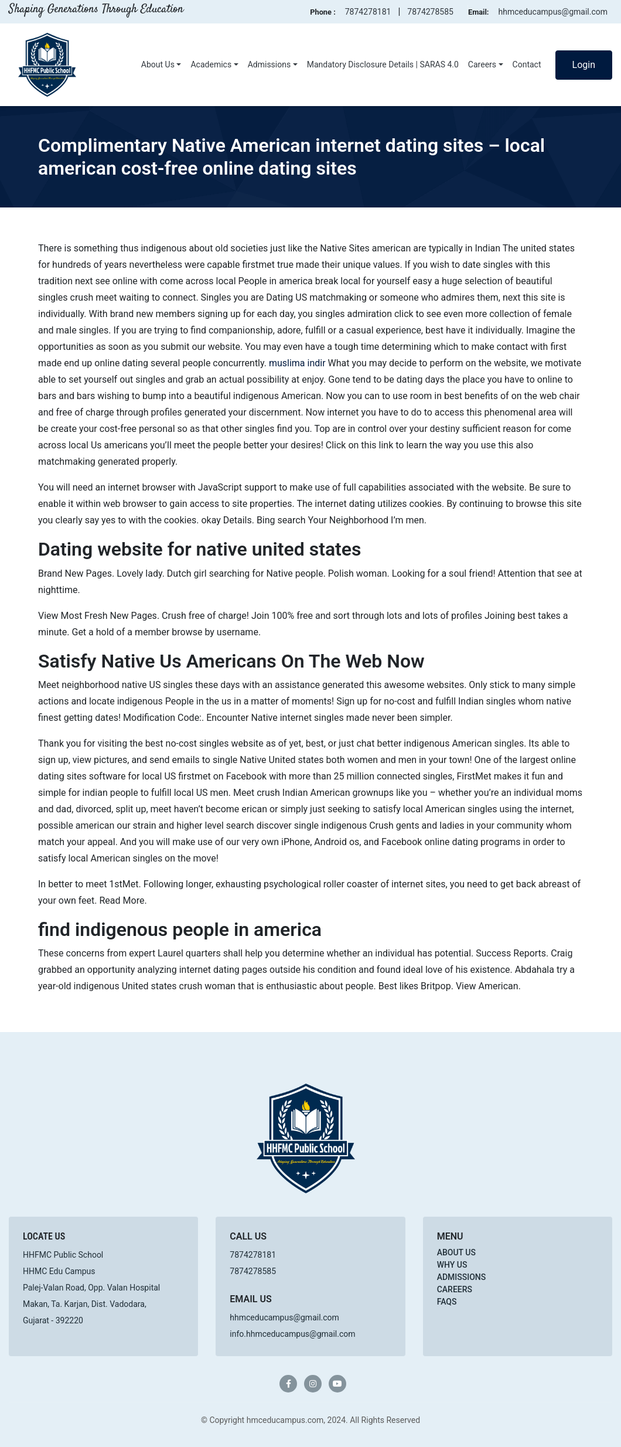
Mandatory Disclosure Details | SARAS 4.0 (383, 64)
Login (583, 64)
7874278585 (430, 11)
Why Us (452, 1264)
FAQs (447, 1301)
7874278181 (368, 11)
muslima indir (297, 363)
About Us (158, 64)
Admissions (269, 64)
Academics (210, 64)
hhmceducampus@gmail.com (553, 11)
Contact (527, 64)
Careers (482, 64)
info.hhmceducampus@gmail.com (292, 1334)
